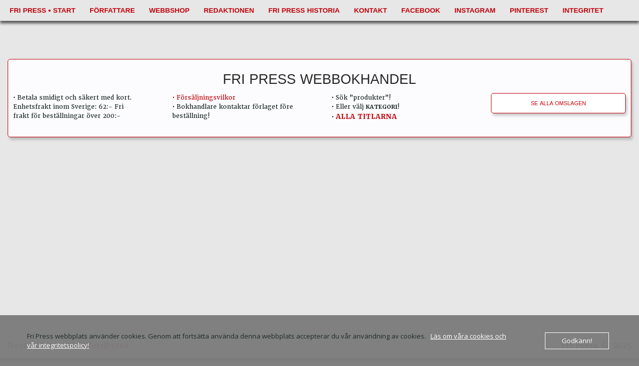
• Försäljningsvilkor (204, 98)
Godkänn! (577, 340)
